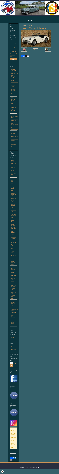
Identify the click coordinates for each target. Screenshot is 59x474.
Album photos (28, 24)
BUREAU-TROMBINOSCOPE (14, 81)
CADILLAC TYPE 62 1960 (13, 241)
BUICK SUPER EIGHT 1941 (12, 182)
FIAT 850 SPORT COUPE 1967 (13, 290)
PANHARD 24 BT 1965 (13, 246)
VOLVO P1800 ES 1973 (13, 196)
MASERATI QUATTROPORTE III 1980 (14, 170)
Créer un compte (13, 53)
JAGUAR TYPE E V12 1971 (13, 208)
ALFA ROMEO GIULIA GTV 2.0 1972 (13, 306)
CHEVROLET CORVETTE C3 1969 (14, 271)
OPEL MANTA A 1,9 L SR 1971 (13, 163)
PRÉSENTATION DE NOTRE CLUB (14, 76)
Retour (35, 49)
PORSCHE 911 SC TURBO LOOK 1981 (13, 298)
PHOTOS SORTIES (13, 105)
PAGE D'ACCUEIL (12, 18)
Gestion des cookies (34, 472)
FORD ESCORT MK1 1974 (13, 277)
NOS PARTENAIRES (14, 129)
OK (11, 370)
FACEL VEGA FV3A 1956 (12, 189)
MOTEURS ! (13, 146)
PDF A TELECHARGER (14, 125)
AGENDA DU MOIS (46, 18)
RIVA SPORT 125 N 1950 (13, 253)
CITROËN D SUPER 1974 (13, 259)
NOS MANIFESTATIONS (14, 94)
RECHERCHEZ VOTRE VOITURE (14, 142)
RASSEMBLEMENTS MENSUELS (34, 18)
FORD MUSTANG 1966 (13, 265)
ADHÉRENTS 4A (37, 24)
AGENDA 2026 (13, 86)
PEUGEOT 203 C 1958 (13, 202)
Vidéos (13, 340)
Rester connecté (14, 50)
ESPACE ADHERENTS (21, 18)
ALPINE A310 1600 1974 (13, 283)
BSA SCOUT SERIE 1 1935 (13, 320)
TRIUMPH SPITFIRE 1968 (13, 218)
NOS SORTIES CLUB (13, 100)
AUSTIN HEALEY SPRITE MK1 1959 (13, 228)
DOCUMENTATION (14, 137)
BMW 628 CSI (13, 222)
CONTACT (29, 20)
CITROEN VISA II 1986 (13, 176)
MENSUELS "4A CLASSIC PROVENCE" (14, 110)
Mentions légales (24, 472)
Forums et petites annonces (13, 352)
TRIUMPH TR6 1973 (13, 212)
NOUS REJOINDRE (14, 133)
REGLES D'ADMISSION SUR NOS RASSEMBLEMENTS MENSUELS (14, 118)
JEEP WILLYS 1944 (13, 235)
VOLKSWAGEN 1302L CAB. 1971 (14, 314)
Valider (13, 59)
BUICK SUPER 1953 (12, 327)
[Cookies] (2, 471)
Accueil (22, 24)
